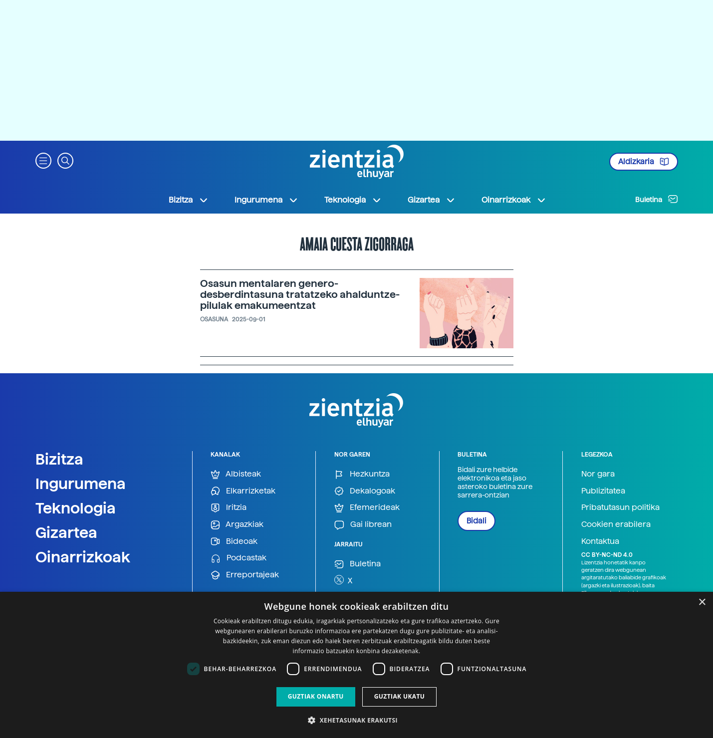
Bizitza (59, 459)
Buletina (656, 199)
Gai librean (363, 524)
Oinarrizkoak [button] (513, 200)
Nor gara (598, 474)
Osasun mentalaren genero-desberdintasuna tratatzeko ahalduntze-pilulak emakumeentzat (300, 294)
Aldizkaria (643, 162)
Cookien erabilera (616, 524)
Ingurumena (80, 483)
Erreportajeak (245, 575)
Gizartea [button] (432, 200)
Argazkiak (237, 524)
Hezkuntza (362, 474)
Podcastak (238, 558)
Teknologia (75, 508)
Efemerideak (367, 507)
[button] (43, 160)
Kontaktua (600, 541)
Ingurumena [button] (266, 200)
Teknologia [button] (353, 200)
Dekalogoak (364, 491)
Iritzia (228, 507)
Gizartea (66, 532)
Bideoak (234, 541)
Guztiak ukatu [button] (399, 696)
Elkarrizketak (243, 491)
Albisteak (236, 474)
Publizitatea (603, 490)
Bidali (476, 520)
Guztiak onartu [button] (316, 696)
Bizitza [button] (189, 200)
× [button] (702, 602)
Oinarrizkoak (82, 557)
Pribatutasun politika (620, 507)
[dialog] (356, 665)
